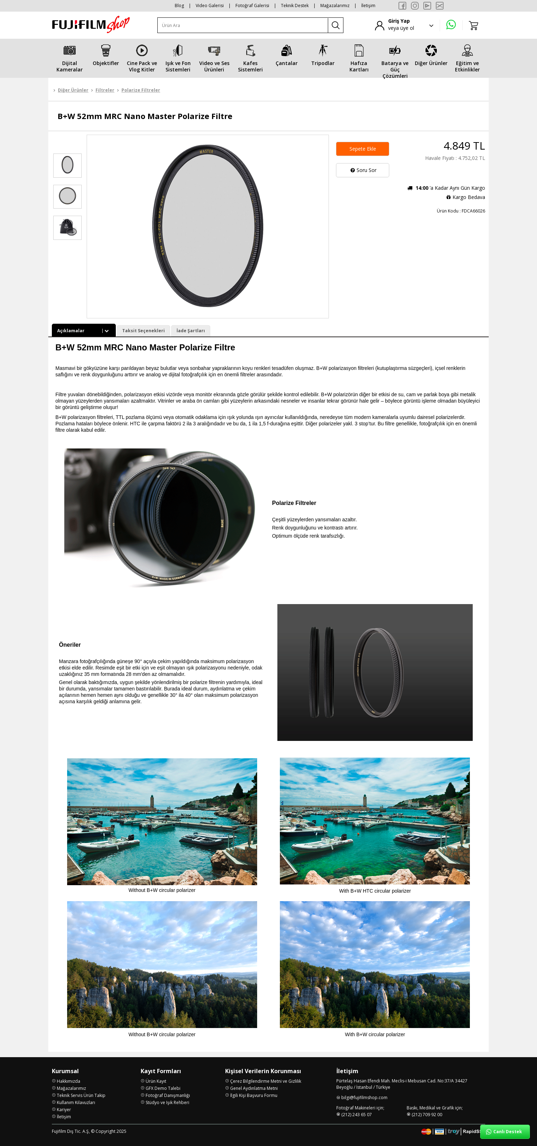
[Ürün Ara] (243, 25)
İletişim (368, 5)
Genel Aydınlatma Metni (254, 1088)
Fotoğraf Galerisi (252, 5)
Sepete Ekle (362, 148)
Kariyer (64, 1110)
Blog (179, 5)
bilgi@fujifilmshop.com (364, 1097)
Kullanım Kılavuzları (76, 1102)
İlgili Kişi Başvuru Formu (253, 1095)
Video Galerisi (210, 5)
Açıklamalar (83, 331)
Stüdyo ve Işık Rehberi (167, 1102)
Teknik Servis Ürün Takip (81, 1095)
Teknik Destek (295, 5)
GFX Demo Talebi (163, 1088)
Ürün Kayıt (156, 1081)
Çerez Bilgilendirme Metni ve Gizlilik (265, 1081)
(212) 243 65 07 (356, 1115)
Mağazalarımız (334, 5)
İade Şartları (191, 331)
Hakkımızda (68, 1081)
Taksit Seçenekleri (143, 331)
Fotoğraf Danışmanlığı (168, 1095)
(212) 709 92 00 (427, 1115)
